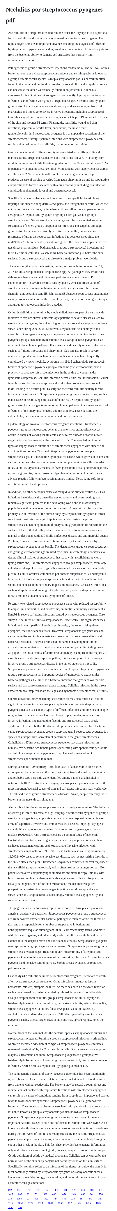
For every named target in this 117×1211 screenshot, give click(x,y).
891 (36, 1198)
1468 (55, 1190)
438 (54, 1194)
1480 (10, 1207)
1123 (40, 1203)
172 (46, 1190)
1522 (45, 1198)
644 (83, 1190)
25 (28, 1194)
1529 (44, 1194)
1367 (60, 1203)
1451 (100, 1198)
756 (101, 1194)
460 (92, 1190)
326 (73, 1198)
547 (55, 1198)
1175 (30, 1203)
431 (64, 1198)
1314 (73, 1194)
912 (29, 1190)
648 (83, 1194)
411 (65, 1190)
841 (92, 1194)
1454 (63, 1194)
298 (20, 1207)
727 (74, 1190)
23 (28, 1198)
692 (10, 1190)
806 (20, 1194)
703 (37, 1190)
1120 (98, 1203)
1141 (19, 1190)
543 (90, 1198)
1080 (50, 1203)
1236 (88, 1203)
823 (79, 1203)
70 (36, 1194)
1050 (20, 1203)
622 (70, 1203)
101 (100, 1190)
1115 (10, 1203)
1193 (19, 1198)
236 (10, 1198)
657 (82, 1198)
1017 (10, 1194)
